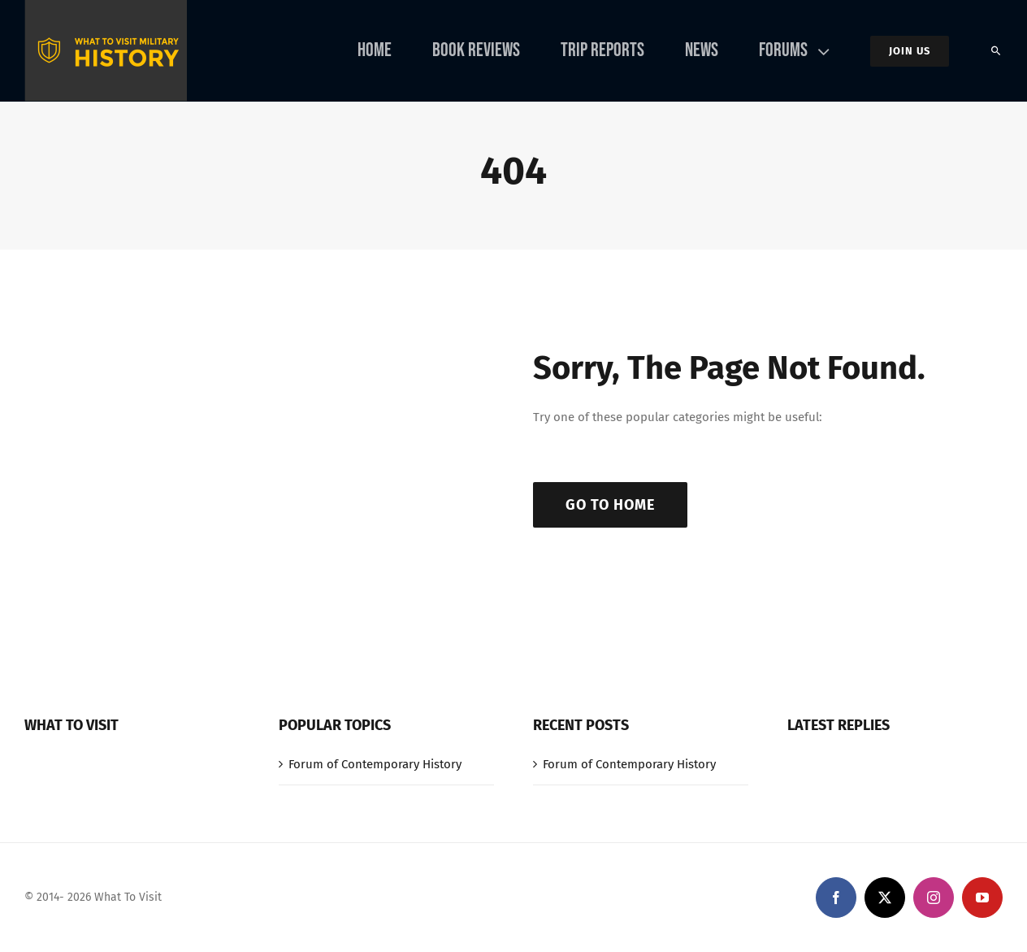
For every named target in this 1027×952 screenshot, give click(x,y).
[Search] (996, 51)
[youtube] (982, 897)
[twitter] (884, 897)
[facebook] (836, 897)
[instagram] (933, 897)
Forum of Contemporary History (375, 764)
